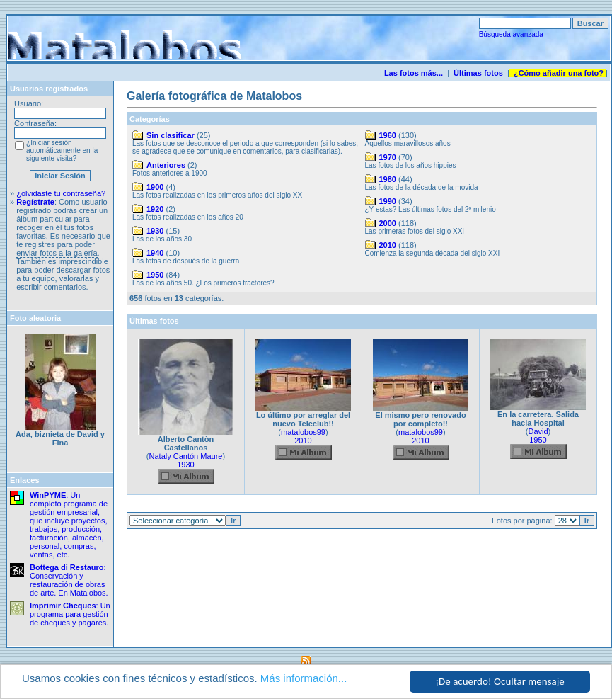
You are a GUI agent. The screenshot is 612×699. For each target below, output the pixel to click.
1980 (387, 179)
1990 (387, 201)
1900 (154, 187)
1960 (387, 135)
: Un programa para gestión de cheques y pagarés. (70, 614)
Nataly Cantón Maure (186, 456)
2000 (387, 223)
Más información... (303, 679)
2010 (387, 245)
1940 (154, 253)
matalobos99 (303, 432)
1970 (387, 157)
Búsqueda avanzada (511, 34)
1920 (154, 209)
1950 (154, 275)
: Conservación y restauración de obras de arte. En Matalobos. (69, 580)
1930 (154, 231)
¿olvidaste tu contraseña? (60, 193)
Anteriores (165, 165)
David (538, 431)
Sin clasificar (170, 135)
